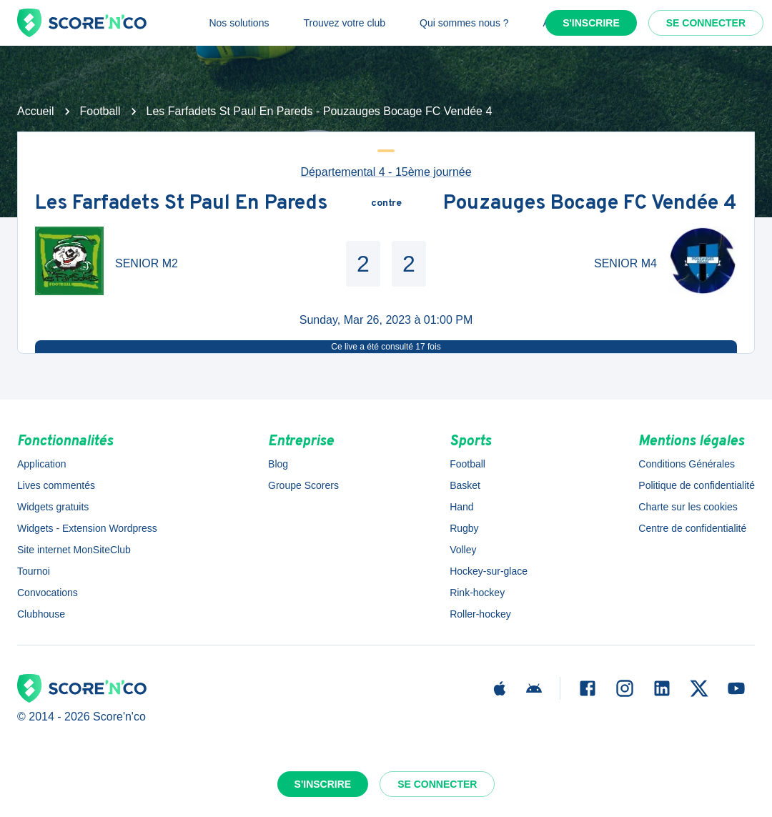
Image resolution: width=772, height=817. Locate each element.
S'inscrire (591, 23)
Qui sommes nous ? (464, 23)
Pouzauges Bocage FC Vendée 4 (590, 203)
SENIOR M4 (625, 263)
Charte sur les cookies (688, 507)
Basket (465, 485)
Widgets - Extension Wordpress (87, 528)
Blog (278, 464)
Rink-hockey (477, 592)
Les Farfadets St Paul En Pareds (181, 203)
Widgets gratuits (53, 507)
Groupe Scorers (303, 485)
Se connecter (706, 23)
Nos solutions (239, 23)
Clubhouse (41, 614)
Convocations (47, 592)
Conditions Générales (686, 464)
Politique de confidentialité (696, 485)
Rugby (464, 528)
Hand (461, 507)
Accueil (35, 111)
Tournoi (33, 571)
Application (41, 464)
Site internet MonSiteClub (74, 549)
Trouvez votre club (344, 23)
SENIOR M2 (146, 263)
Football (100, 111)
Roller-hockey (480, 614)
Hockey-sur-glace (489, 571)
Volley (463, 549)
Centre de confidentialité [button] (692, 528)
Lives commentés (56, 485)
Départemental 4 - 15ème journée (385, 172)
